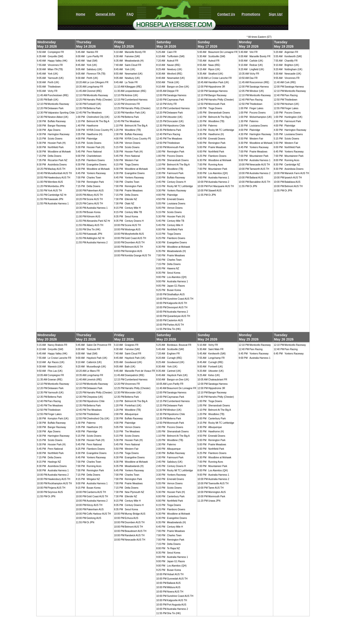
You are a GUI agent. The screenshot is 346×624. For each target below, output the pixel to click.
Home (80, 14)
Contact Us (226, 14)
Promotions (251, 14)
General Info (105, 14)
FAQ (130, 14)
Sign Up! (276, 14)
